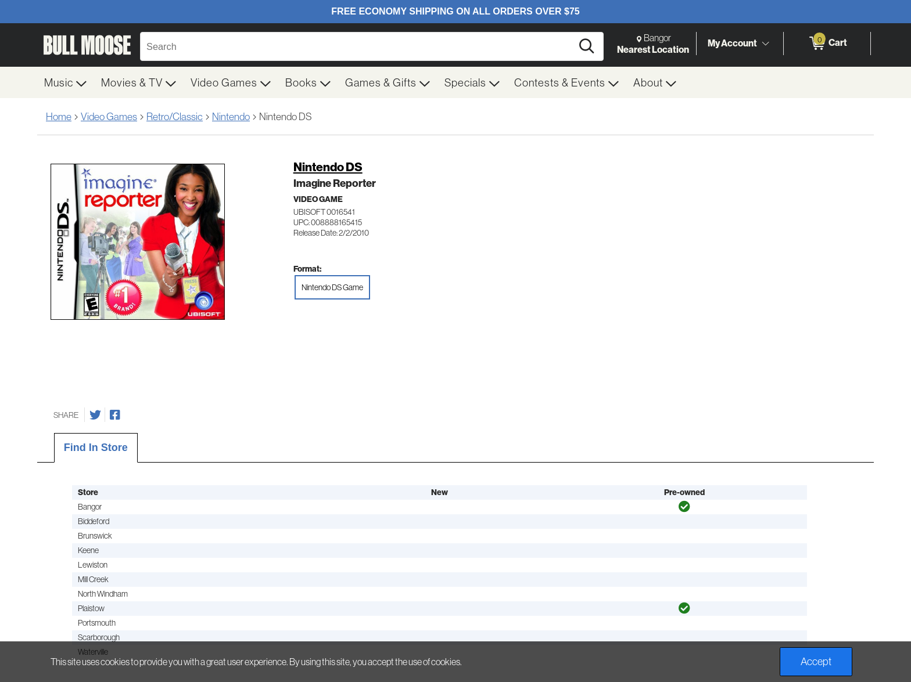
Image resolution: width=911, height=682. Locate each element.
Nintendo (231, 116)
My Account (732, 43)
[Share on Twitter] (95, 415)
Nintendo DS (328, 167)
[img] (684, 507)
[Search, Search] (358, 46)
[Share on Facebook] (115, 415)
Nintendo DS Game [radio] (332, 287)
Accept (816, 661)
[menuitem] (65, 82)
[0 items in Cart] (827, 43)
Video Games (109, 116)
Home (58, 116)
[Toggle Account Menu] (765, 43)
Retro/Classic (174, 116)
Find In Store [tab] (96, 447)
